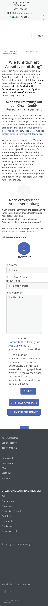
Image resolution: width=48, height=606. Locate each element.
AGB (11, 345)
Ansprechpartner (26, 412)
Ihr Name (24, 268)
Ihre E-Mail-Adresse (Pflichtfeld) (24, 282)
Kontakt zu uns (25, 231)
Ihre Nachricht (24, 313)
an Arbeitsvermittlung (14, 83)
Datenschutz (8, 458)
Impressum (7, 463)
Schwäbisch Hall (9, 531)
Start (4, 51)
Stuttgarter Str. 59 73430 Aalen (19, 4)
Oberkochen (8, 501)
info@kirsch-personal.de (19, 13)
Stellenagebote (26, 402)
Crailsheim (7, 516)
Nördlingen (7, 526)
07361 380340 (19, 9)
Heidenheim (8, 521)
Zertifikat (6, 472)
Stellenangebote (9, 442)
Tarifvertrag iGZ (9, 447)
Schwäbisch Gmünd (11, 511)
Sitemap (6, 477)
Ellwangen (7, 506)
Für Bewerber (16, 51)
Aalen (4, 496)
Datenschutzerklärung (22, 342)
